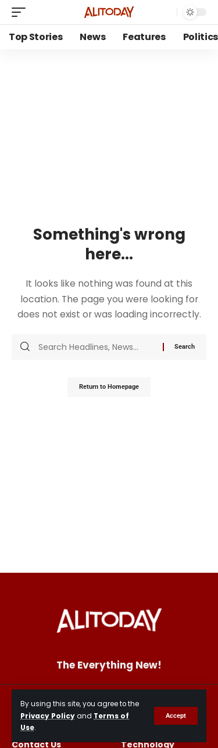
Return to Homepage (109, 387)
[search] (165, 12)
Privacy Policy (47, 716)
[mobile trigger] (21, 12)
